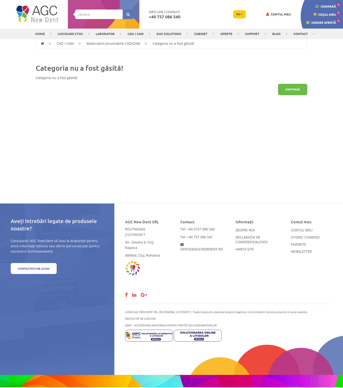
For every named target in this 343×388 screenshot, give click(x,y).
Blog (276, 34)
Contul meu (302, 230)
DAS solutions (168, 34)
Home (40, 34)
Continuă (292, 89)
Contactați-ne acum (34, 268)
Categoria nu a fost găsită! (173, 43)
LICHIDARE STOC (70, 34)
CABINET (200, 34)
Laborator (105, 34)
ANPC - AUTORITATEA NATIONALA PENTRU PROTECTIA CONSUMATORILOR (171, 325)
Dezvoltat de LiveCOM (140, 318)
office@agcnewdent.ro (201, 247)
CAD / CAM (135, 34)
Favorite (298, 244)
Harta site (245, 249)
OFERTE (226, 34)
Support (252, 34)
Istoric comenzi (305, 237)
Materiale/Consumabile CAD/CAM (113, 43)
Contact (300, 34)
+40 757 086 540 (164, 16)
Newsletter (301, 251)
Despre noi (245, 230)
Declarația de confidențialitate (252, 239)
